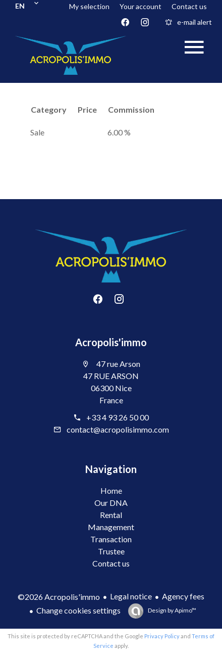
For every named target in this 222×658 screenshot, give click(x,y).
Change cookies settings (78, 610)
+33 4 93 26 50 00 (117, 417)
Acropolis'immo (111, 342)
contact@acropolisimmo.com (118, 429)
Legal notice (131, 596)
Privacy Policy (162, 636)
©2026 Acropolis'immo (59, 596)
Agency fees (183, 596)
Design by (171, 610)
